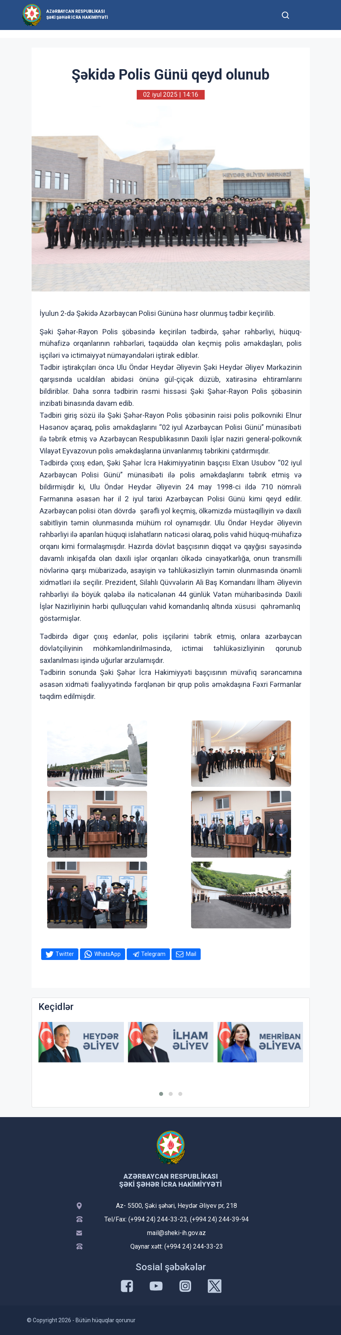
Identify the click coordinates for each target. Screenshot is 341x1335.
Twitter (65, 954)
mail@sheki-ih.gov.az (176, 1233)
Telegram (153, 954)
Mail (191, 954)
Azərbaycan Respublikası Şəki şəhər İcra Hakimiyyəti (77, 14)
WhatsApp (107, 954)
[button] (161, 1094)
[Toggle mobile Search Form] (286, 14)
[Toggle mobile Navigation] (305, 15)
